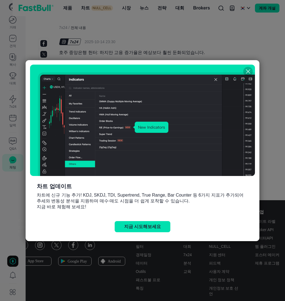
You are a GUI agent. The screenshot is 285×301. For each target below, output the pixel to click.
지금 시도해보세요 (142, 226)
